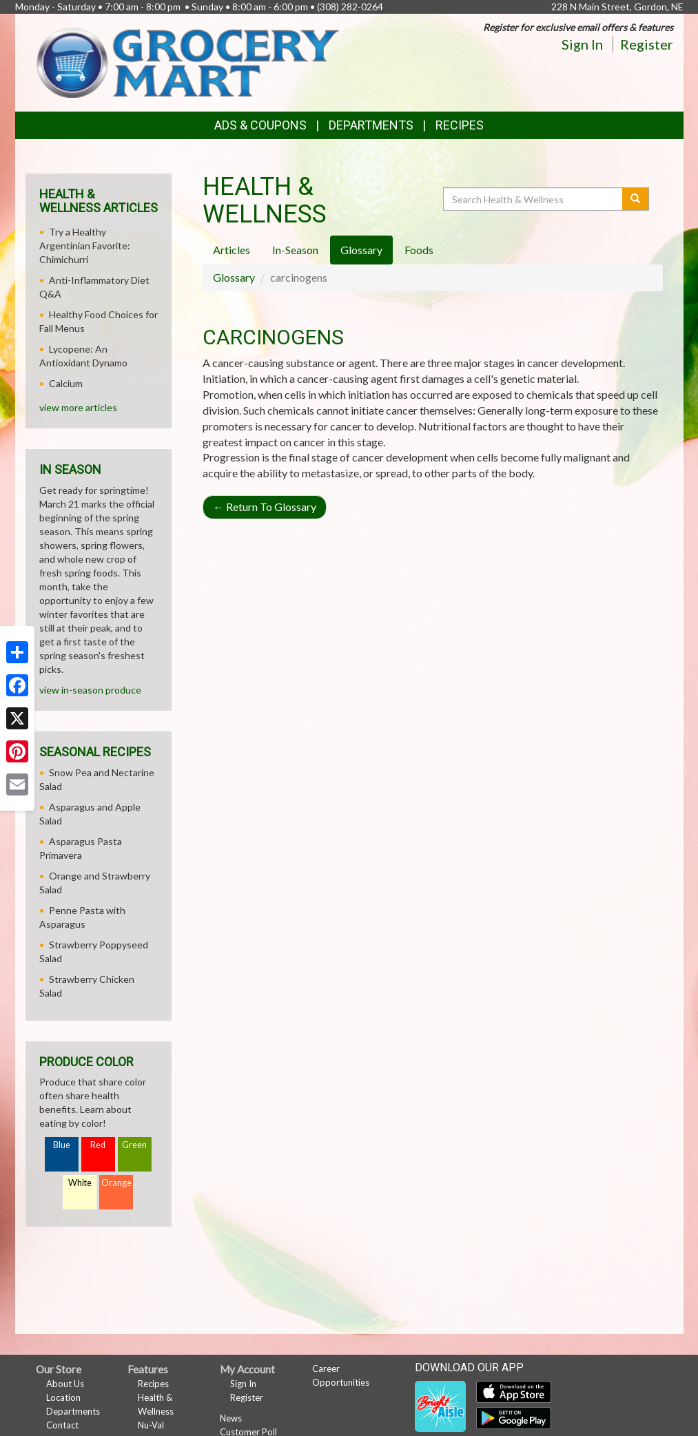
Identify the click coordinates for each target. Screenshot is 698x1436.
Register (646, 44)
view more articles (78, 407)
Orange (116, 1183)
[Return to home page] (187, 61)
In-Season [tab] (295, 249)
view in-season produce (90, 690)
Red (97, 1145)
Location (63, 1397)
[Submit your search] (635, 199)
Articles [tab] (231, 249)
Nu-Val (151, 1424)
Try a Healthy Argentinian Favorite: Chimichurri (84, 245)
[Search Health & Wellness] (534, 199)
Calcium (66, 383)
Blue (61, 1145)
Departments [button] (371, 125)
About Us (65, 1383)
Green (134, 1145)
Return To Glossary (264, 506)
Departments (73, 1411)
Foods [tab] (418, 249)
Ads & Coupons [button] (260, 125)
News (231, 1418)
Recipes (459, 125)
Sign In (582, 44)
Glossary (234, 277)
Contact (62, 1424)
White (80, 1183)
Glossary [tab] (361, 249)
